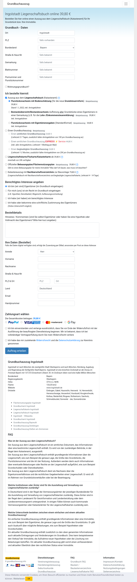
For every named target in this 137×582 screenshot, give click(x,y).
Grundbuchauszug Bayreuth (25, 422)
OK (29, 579)
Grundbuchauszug (18, 3)
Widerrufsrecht (43, 340)
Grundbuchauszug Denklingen (26, 426)
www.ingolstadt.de (54, 388)
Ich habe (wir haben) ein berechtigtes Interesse (30, 198)
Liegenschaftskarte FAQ (82, 571)
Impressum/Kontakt (113, 561)
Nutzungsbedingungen (114, 568)
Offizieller (42, 164)
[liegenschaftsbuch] (59, 97)
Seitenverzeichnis (111, 571)
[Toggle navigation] (126, 4)
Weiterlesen (19, 578)
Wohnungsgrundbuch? (18, 87)
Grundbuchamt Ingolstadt (24, 406)
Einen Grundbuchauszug (27, 130)
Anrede (8, 251)
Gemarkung (10, 62)
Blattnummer (11, 69)
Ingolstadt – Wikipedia (22, 416)
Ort (6, 33)
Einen (31, 134)
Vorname (9, 259)
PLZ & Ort (9, 281)
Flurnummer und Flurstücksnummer (14, 79)
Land (7, 288)
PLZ (7, 40)
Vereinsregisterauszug (48, 561)
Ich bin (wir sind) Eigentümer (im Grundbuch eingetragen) (35, 186)
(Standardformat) (52, 123)
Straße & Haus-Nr (13, 55)
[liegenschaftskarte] (62, 157)
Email (8, 296)
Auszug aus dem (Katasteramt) (32, 97)
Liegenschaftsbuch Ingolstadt (26, 413)
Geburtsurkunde (45, 568)
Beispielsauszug (92, 101)
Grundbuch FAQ (78, 561)
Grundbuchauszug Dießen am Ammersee (30, 429)
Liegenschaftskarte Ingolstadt (26, 409)
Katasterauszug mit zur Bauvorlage (42, 172)
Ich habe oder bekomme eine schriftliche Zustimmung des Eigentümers (42, 202)
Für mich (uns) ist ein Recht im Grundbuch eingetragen (34, 190)
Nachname (10, 266)
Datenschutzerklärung (69, 340)
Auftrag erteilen (16, 350)
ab (34, 157)
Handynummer (12, 303)
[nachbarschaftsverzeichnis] (77, 172)
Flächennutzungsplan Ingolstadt (27, 403)
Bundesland (11, 47)
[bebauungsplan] (77, 164)
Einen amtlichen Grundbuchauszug (41, 141)
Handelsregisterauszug (49, 565)
